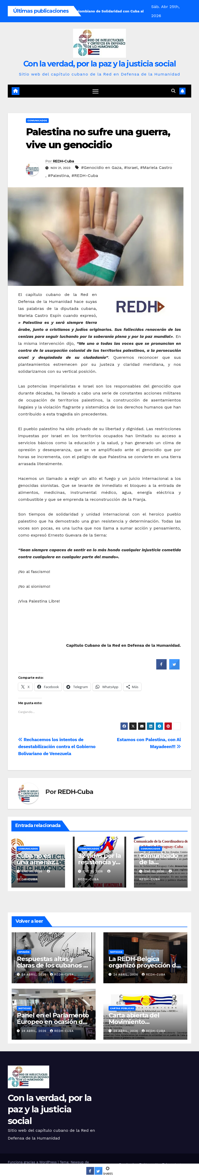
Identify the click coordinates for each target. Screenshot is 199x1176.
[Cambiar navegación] (95, 91)
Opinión (24, 951)
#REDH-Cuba (85, 175)
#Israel (131, 167)
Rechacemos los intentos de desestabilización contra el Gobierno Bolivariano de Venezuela (57, 746)
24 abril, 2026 (35, 975)
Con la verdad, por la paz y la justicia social (99, 64)
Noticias (116, 951)
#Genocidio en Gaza (101, 167)
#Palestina (58, 175)
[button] (173, 91)
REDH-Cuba (63, 161)
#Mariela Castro (156, 167)
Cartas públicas (122, 1008)
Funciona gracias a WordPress (33, 1162)
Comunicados (37, 120)
